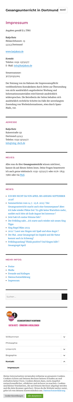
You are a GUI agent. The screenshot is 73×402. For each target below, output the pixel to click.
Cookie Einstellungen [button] (14, 396)
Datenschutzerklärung (19, 277)
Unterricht (11, 349)
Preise (11, 266)
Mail (22, 175)
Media (11, 270)
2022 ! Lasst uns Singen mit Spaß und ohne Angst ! (33, 231)
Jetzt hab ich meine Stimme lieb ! (24, 217)
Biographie (11, 355)
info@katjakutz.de (23, 65)
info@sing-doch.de (15, 143)
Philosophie (11, 343)
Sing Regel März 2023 (19, 227)
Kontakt (10, 361)
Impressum (14, 280)
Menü (63, 10)
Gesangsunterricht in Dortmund (32, 10)
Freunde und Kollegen (19, 273)
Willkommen (12, 336)
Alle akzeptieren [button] (35, 396)
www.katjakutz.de (14, 51)
